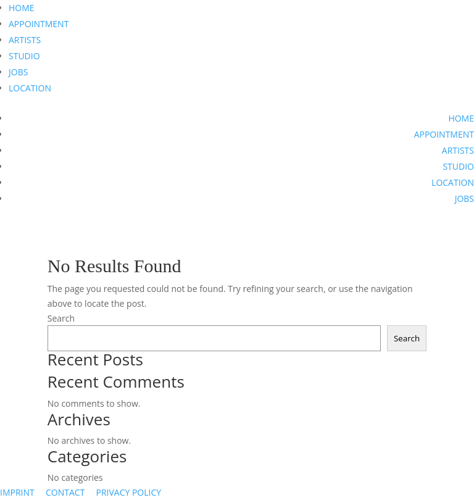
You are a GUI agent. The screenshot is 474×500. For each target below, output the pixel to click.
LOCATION (30, 88)
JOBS (18, 72)
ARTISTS (25, 40)
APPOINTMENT (39, 24)
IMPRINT (17, 492)
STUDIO (24, 56)
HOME (22, 8)
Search (61, 318)
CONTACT (65, 492)
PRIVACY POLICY (128, 492)
